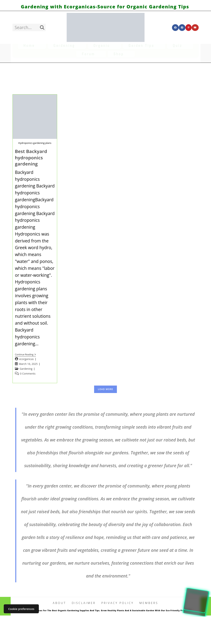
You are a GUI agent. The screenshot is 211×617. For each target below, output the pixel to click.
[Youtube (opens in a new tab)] (195, 27)
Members (148, 603)
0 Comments (27, 373)
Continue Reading (25, 354)
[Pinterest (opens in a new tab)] (188, 27)
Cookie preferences (21, 609)
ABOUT (59, 603)
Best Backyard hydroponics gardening (31, 157)
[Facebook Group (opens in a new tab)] (182, 27)
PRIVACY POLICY (117, 603)
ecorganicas (26, 359)
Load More (105, 389)
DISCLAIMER (84, 603)
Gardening (26, 368)
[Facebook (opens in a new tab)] (175, 27)
